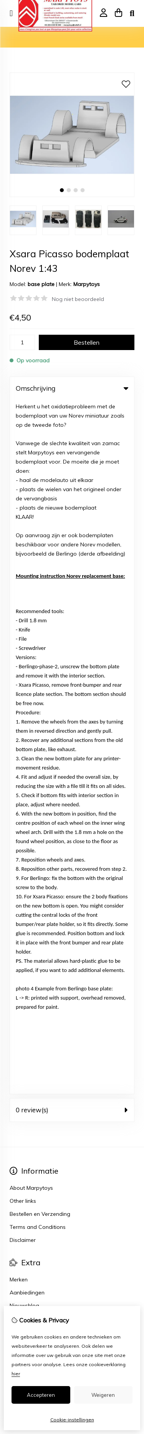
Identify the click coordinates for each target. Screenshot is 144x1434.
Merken (19, 585)
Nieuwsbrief (24, 690)
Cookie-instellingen (72, 1419)
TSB (93, 798)
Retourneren (25, 742)
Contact (20, 729)
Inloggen (20, 651)
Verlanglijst (23, 677)
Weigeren (103, 1395)
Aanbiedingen (27, 598)
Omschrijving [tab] (72, 388)
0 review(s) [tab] (72, 416)
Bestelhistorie (26, 664)
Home (17, 37)
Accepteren (41, 1395)
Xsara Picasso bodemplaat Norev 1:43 (80, 37)
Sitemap (20, 755)
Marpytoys (86, 284)
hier (16, 1373)
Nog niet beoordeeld (78, 299)
